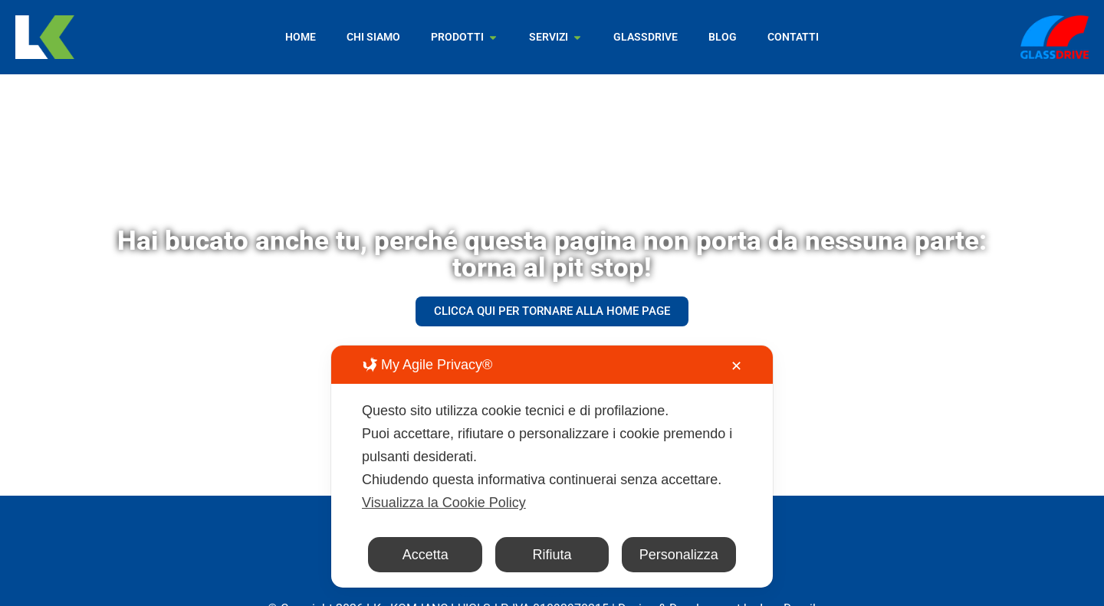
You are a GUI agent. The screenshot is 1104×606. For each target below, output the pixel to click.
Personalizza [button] (678, 554)
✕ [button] (736, 366)
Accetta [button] (425, 554)
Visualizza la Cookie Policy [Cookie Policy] (444, 502)
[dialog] (552, 467)
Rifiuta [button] (551, 554)
